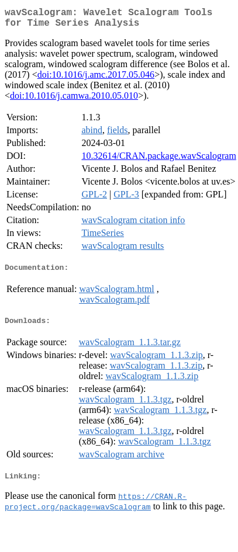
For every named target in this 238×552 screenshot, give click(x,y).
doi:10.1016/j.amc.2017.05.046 (95, 79)
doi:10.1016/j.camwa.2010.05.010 (74, 100)
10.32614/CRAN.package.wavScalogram (158, 160)
